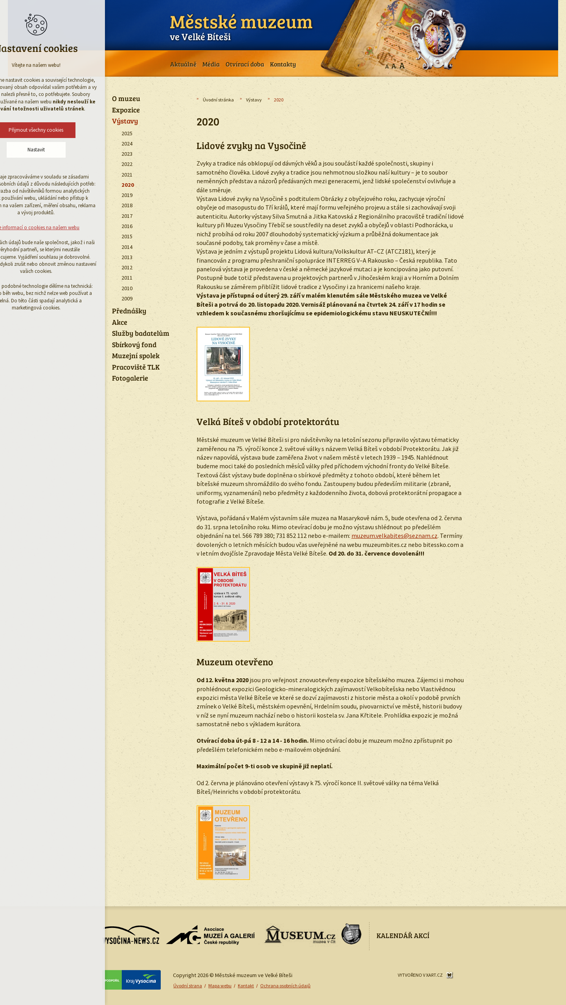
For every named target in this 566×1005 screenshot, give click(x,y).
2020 (127, 184)
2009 (126, 298)
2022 (126, 164)
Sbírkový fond (134, 345)
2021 (126, 174)
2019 (126, 195)
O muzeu (126, 98)
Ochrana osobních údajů (285, 985)
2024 (126, 143)
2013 (126, 257)
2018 (126, 205)
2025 (126, 133)
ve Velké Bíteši (241, 25)
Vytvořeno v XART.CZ (420, 975)
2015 (126, 236)
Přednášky (129, 311)
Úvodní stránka (218, 100)
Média (211, 64)
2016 (126, 226)
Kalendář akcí (403, 935)
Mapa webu (220, 985)
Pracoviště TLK (136, 367)
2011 (126, 277)
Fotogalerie (130, 378)
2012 (126, 267)
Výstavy (254, 100)
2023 (126, 153)
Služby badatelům (140, 333)
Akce (119, 322)
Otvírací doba (245, 64)
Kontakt (246, 985)
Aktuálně (183, 64)
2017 (126, 215)
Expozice (126, 110)
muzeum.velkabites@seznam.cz (394, 535)
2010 (126, 288)
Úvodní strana (187, 985)
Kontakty (283, 64)
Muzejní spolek (136, 356)
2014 (126, 246)
